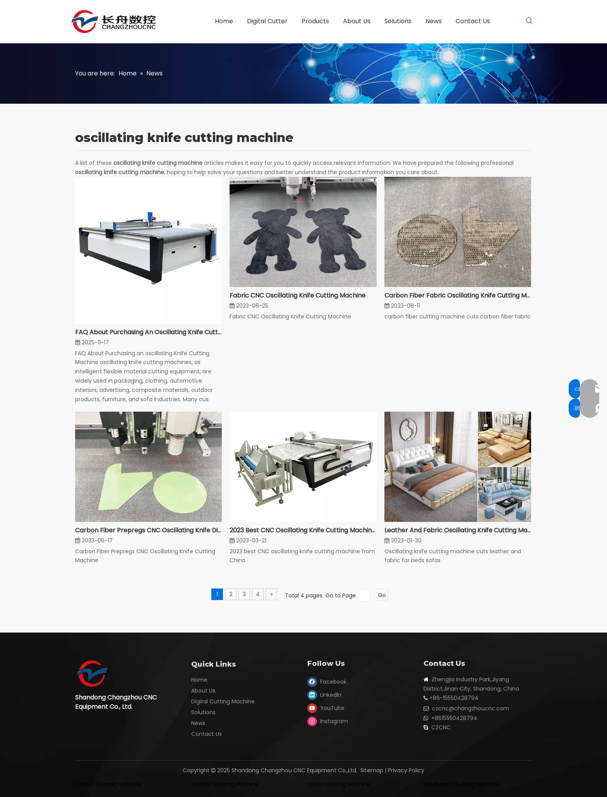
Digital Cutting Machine (223, 701)
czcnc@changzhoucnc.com (470, 708)
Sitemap (371, 770)
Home (199, 680)
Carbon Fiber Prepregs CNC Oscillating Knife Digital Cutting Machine (148, 530)
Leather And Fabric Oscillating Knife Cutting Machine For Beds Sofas (457, 530)
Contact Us (206, 734)
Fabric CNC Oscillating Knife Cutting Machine (297, 295)
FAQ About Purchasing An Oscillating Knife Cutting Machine (148, 332)
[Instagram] (327, 721)
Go (382, 595)
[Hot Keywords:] (529, 21)
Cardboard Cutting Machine (461, 784)
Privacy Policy (406, 770)
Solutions (203, 712)
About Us (203, 690)
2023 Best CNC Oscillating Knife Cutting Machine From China (303, 530)
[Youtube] (327, 708)
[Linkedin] (327, 694)
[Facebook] (327, 681)
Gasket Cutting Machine (108, 784)
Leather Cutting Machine (225, 784)
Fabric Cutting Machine (338, 784)
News (198, 723)
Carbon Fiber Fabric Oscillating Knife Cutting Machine (457, 295)
